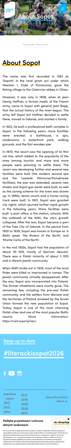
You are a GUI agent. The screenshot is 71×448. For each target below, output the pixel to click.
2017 (24, 395)
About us (62, 401)
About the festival (56, 397)
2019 (24, 404)
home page (28, 44)
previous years (10, 395)
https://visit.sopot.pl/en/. (19, 321)
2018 (24, 399)
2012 (7, 402)
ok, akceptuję (61, 422)
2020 (24, 408)
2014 (7, 411)
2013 (7, 407)
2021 (24, 413)
